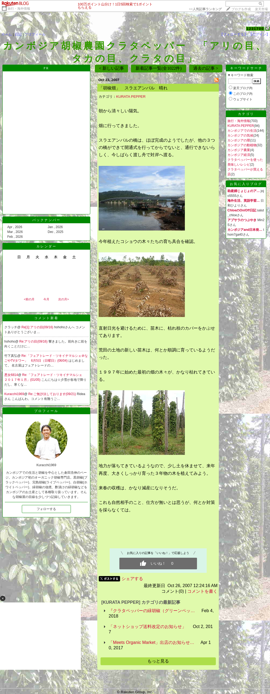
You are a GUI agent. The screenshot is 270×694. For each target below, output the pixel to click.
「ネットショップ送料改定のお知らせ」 (147, 626)
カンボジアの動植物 (242, 145)
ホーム (6, 34)
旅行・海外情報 (19, 9)
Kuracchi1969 (14, 394)
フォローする (46, 509)
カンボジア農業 (238, 150)
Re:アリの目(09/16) (34, 341)
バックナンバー (46, 220)
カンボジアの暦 (238, 140)
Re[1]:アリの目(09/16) (38, 327)
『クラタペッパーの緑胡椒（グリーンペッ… (152, 610)
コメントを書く (202, 591)
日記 (18, 34)
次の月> (63, 299)
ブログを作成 (241, 9)
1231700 (255, 29)
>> (205, 9)
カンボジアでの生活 (242, 130)
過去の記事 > (205, 68)
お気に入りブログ (246, 184)
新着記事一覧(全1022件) (159, 68)
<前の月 (29, 299)
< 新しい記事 (111, 68)
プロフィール (35, 34)
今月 (46, 299)
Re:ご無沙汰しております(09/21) (52, 394)
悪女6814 (11, 375)
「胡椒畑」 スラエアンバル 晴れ (133, 88)
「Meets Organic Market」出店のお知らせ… (151, 642)
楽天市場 (261, 9)
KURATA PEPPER (131, 97)
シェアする (132, 578)
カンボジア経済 (238, 155)
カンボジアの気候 (240, 135)
